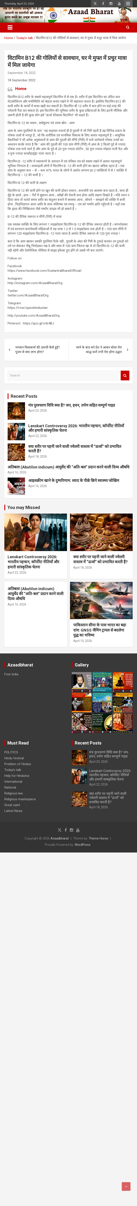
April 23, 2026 (37, 410)
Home (21, 88)
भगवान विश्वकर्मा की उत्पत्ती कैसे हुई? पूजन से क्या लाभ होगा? (37, 349)
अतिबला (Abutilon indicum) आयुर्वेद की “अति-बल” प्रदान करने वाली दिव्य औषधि (68, 467)
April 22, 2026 (37, 436)
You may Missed (23, 507)
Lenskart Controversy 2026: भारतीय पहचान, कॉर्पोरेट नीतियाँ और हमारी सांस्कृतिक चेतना (33, 562)
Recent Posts (24, 396)
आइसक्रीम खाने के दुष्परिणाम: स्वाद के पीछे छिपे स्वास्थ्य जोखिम (73, 480)
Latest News (13, 811)
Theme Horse (98, 838)
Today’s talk (12, 770)
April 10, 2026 (82, 641)
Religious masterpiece (20, 799)
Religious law (13, 793)
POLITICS (11, 752)
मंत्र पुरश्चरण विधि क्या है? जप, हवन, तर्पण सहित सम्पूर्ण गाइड (71, 405)
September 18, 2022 (22, 73)
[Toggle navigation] (10, 28)
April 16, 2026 (17, 472)
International (13, 782)
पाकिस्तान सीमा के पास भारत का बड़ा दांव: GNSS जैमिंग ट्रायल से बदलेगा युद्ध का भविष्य (99, 630)
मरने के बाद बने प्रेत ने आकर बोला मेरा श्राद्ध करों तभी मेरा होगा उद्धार (99, 349)
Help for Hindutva (16, 776)
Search (125, 375)
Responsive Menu (128, 3)
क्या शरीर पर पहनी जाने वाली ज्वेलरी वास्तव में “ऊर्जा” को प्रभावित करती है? (107, 798)
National (10, 787)
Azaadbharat (59, 838)
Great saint (12, 805)
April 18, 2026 (37, 456)
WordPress (82, 845)
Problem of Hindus (17, 764)
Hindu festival (14, 758)
